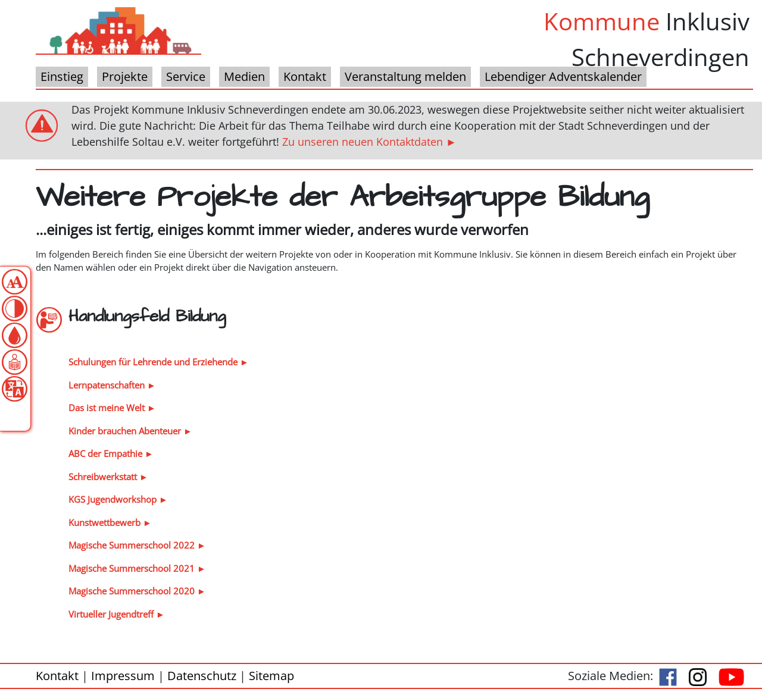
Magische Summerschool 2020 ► (137, 591)
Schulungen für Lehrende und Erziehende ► (158, 362)
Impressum (123, 676)
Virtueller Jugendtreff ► (116, 614)
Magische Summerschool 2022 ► (137, 545)
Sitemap (271, 676)
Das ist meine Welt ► (112, 408)
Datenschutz (201, 676)
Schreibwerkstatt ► (108, 477)
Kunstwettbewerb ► (110, 522)
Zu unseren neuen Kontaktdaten (362, 141)
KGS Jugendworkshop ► (118, 499)
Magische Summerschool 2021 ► (137, 568)
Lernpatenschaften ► (112, 385)
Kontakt (57, 676)
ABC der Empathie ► (111, 453)
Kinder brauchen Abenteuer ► (130, 431)
